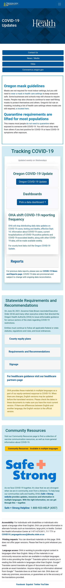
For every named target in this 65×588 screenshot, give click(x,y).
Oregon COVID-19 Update (32, 181)
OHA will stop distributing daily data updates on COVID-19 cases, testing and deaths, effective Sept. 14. (31, 229)
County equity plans (20, 338)
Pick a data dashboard (31, 202)
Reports (17, 261)
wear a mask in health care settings (26, 93)
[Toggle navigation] (59, 4)
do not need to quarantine (37, 123)
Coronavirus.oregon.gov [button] (33, 70)
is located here (22, 108)
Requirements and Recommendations (29, 351)
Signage (13, 364)
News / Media (33, 58)
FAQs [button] (33, 64)
